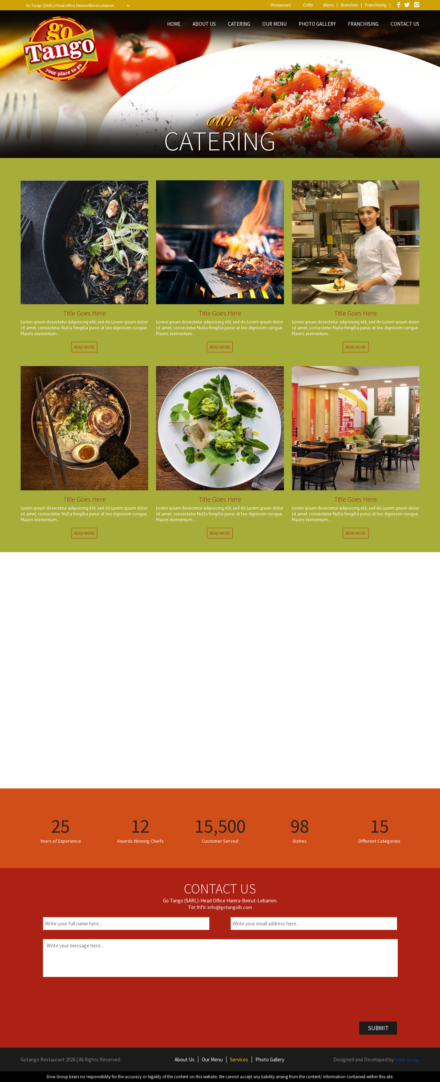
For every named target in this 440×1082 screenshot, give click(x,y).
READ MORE (84, 347)
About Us (184, 1059)
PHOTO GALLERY (317, 24)
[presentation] (95, 997)
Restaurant (281, 5)
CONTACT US (404, 24)
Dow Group (407, 1059)
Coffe (308, 5)
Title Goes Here (84, 313)
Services (239, 1059)
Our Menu (211, 1059)
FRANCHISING (363, 24)
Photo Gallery (269, 1059)
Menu (328, 5)
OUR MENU (274, 24)
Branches (349, 5)
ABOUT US (204, 24)
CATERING (239, 24)
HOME (173, 24)
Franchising (375, 5)
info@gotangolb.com (229, 907)
